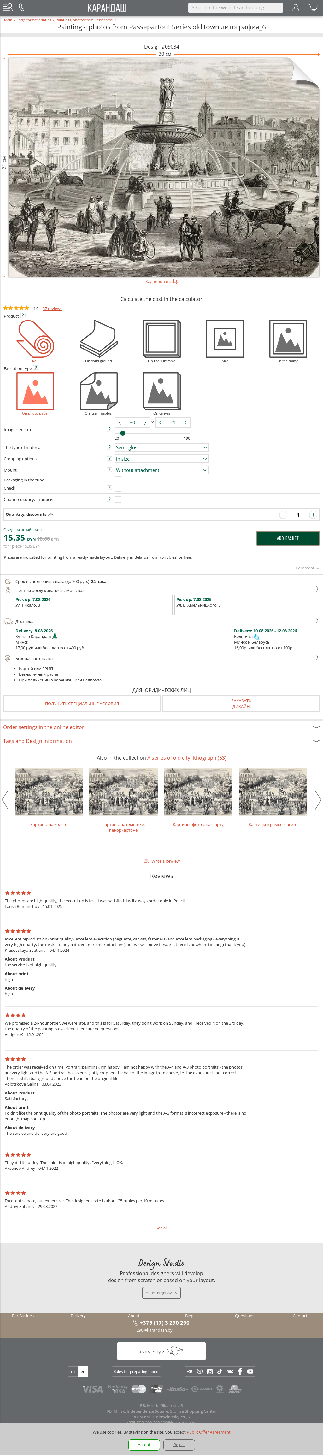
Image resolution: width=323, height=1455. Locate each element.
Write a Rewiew (165, 861)
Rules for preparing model (136, 1371)
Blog (189, 1315)
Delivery (78, 1315)
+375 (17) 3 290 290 (165, 1322)
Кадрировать (161, 281)
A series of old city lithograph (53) (186, 757)
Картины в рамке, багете (273, 797)
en (83, 1371)
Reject (179, 1444)
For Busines (23, 1315)
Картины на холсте (49, 797)
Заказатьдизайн (241, 703)
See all (161, 1228)
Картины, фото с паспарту (198, 797)
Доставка (160, 621)
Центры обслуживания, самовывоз (160, 590)
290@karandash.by (155, 1330)
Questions (244, 1315)
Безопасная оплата (160, 658)
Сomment (308, 568)
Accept (144, 1444)
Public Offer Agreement (209, 1432)
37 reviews (52, 308)
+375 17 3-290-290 (143, 1422)
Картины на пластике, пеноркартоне (123, 800)
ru (73, 1371)
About (134, 1315)
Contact (300, 1315)
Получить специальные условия (82, 703)
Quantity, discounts (26, 514)
